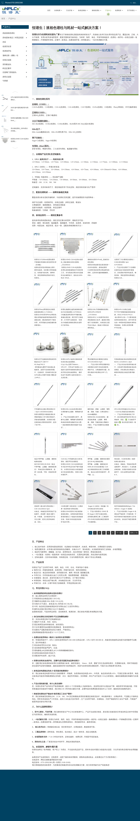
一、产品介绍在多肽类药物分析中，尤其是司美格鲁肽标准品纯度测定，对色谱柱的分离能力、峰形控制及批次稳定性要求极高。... (125, 370)
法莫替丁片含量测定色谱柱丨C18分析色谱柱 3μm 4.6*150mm (124, 262)
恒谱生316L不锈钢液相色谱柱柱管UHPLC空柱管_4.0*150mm (98, 312)
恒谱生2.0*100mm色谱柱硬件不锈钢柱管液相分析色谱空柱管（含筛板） (45, 262)
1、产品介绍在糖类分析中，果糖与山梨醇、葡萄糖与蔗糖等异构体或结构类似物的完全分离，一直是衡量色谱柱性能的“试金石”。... (72, 422)
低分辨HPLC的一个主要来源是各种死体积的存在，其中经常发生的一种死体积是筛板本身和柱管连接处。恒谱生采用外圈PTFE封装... (125, 322)
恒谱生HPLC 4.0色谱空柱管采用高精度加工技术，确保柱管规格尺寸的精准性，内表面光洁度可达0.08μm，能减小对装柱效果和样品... (99, 322)
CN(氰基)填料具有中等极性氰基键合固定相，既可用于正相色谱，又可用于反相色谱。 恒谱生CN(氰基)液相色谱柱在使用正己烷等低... (72, 320)
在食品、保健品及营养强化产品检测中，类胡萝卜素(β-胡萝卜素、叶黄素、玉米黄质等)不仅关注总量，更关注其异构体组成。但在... (45, 517)
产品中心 (12, 19)
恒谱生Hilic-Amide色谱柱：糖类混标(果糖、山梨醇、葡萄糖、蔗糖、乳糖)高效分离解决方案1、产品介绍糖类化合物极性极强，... (98, 422)
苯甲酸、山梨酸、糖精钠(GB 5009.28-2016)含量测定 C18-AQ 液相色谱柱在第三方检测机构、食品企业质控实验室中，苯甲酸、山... (99, 469)
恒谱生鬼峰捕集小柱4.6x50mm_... (19, 119)
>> (126, 533)
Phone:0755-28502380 (14, 3)
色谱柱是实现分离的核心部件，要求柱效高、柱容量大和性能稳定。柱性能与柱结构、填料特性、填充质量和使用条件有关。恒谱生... (45, 272)
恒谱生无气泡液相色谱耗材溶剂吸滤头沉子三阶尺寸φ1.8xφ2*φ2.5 (45, 361)
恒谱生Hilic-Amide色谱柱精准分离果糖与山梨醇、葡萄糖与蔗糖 (72, 411)
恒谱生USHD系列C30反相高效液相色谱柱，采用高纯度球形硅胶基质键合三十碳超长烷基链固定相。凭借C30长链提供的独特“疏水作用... (72, 517)
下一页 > (119, 533)
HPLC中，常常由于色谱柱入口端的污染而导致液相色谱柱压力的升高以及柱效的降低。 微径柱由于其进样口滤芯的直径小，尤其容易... (72, 372)
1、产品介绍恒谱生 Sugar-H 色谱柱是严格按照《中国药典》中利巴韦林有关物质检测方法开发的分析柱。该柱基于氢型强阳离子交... (125, 517)
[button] (15, 91)
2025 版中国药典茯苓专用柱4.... (19, 109)
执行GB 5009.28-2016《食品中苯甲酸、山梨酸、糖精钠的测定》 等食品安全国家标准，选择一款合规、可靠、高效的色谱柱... (45, 469)
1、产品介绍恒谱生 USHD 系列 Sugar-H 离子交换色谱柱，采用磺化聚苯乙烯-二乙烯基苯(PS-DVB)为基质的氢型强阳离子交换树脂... (98, 517)
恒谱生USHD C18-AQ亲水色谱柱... (20, 140)
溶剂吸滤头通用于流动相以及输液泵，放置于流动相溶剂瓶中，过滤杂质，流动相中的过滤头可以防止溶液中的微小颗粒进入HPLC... (45, 372)
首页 (3, 19)
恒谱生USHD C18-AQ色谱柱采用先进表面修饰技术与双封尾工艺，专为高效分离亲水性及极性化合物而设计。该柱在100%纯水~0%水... (72, 272)
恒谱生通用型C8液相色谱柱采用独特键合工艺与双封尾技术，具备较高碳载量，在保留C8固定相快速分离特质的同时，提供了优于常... (45, 419)
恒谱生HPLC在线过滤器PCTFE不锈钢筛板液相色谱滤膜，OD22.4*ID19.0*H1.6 (124, 312)
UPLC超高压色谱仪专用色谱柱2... (20, 98)
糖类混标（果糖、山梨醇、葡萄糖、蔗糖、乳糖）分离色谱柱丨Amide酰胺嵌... (99, 411)
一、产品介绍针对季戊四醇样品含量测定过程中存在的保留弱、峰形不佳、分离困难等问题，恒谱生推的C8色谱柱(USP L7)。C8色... (99, 370)
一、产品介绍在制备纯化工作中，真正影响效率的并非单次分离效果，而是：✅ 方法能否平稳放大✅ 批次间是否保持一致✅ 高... (125, 419)
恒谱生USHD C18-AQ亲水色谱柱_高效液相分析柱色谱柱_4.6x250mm (72, 262)
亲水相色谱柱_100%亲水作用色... (19, 129)
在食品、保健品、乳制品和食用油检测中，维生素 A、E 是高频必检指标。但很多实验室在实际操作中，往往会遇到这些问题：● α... (125, 469)
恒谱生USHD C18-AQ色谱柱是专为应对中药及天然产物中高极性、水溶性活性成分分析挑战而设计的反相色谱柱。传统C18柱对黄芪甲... (72, 469)
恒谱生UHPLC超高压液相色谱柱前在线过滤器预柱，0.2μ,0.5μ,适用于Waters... (71, 361)
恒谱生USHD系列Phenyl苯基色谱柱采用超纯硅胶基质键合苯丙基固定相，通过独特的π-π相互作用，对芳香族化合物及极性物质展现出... (45, 320)
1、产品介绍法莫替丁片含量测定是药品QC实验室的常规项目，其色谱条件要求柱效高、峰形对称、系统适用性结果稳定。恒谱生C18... (125, 272)
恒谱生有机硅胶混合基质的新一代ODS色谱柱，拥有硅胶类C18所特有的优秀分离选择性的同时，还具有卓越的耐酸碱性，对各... (99, 270)
